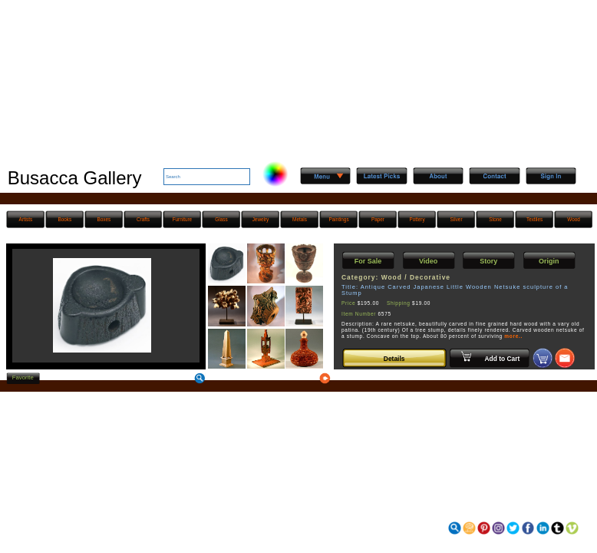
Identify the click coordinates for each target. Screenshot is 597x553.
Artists (26, 219)
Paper (377, 219)
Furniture (182, 219)
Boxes (104, 219)
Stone (495, 219)
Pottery (416, 219)
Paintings (338, 219)
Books (65, 219)
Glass (221, 219)
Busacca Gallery (75, 177)
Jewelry (260, 219)
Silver (456, 219)
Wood (573, 219)
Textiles (534, 219)
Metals (299, 219)
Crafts (143, 219)
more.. (513, 336)
